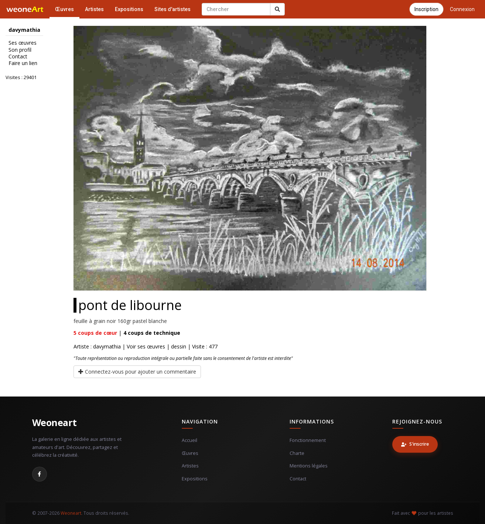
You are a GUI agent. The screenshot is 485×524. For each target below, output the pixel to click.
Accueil (189, 440)
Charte (297, 453)
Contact (17, 56)
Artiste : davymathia (97, 346)
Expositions (129, 9)
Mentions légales (309, 466)
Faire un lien (22, 63)
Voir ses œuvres (146, 346)
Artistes (94, 9)
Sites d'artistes (172, 9)
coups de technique (151, 332)
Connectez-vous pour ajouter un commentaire (137, 371)
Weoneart (54, 422)
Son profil (19, 50)
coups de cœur (95, 332)
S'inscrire (415, 444)
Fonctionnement (308, 440)
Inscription (426, 9)
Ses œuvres (22, 43)
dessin (178, 346)
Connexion (462, 9)
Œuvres (64, 9)
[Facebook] (39, 474)
